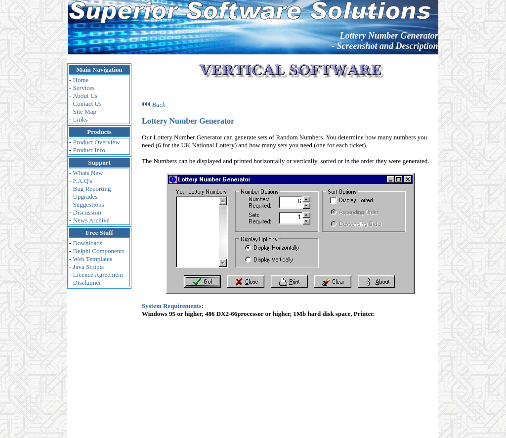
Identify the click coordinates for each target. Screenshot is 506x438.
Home (81, 80)
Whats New (88, 172)
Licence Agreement (98, 274)
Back (158, 96)
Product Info (89, 150)
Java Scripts (88, 266)
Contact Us (87, 103)
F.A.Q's (82, 180)
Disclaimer (87, 282)
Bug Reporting (92, 188)
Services (84, 87)
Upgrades (85, 196)
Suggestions (88, 204)
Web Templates (92, 259)
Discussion (87, 212)
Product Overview (96, 142)
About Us (85, 95)
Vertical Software (350, 382)
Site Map (84, 111)
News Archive (91, 220)
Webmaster (304, 382)
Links (80, 119)
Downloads (87, 243)
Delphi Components (99, 251)
